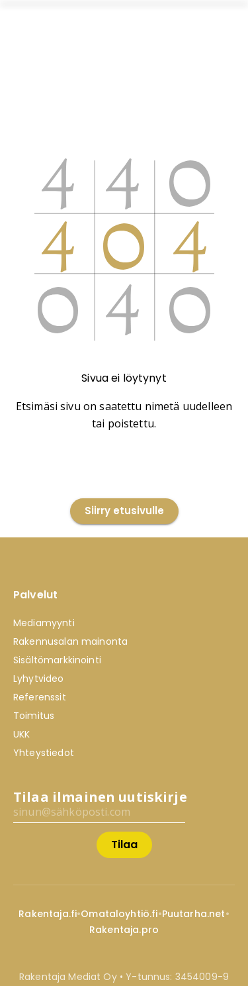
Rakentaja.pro (124, 929)
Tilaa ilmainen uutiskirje (100, 797)
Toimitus (33, 715)
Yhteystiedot (43, 752)
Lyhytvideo (38, 678)
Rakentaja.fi (48, 913)
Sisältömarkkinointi (57, 660)
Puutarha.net (194, 913)
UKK (21, 734)
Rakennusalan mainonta (70, 641)
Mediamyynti (44, 623)
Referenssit (39, 697)
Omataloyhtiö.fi (119, 913)
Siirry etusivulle (124, 511)
